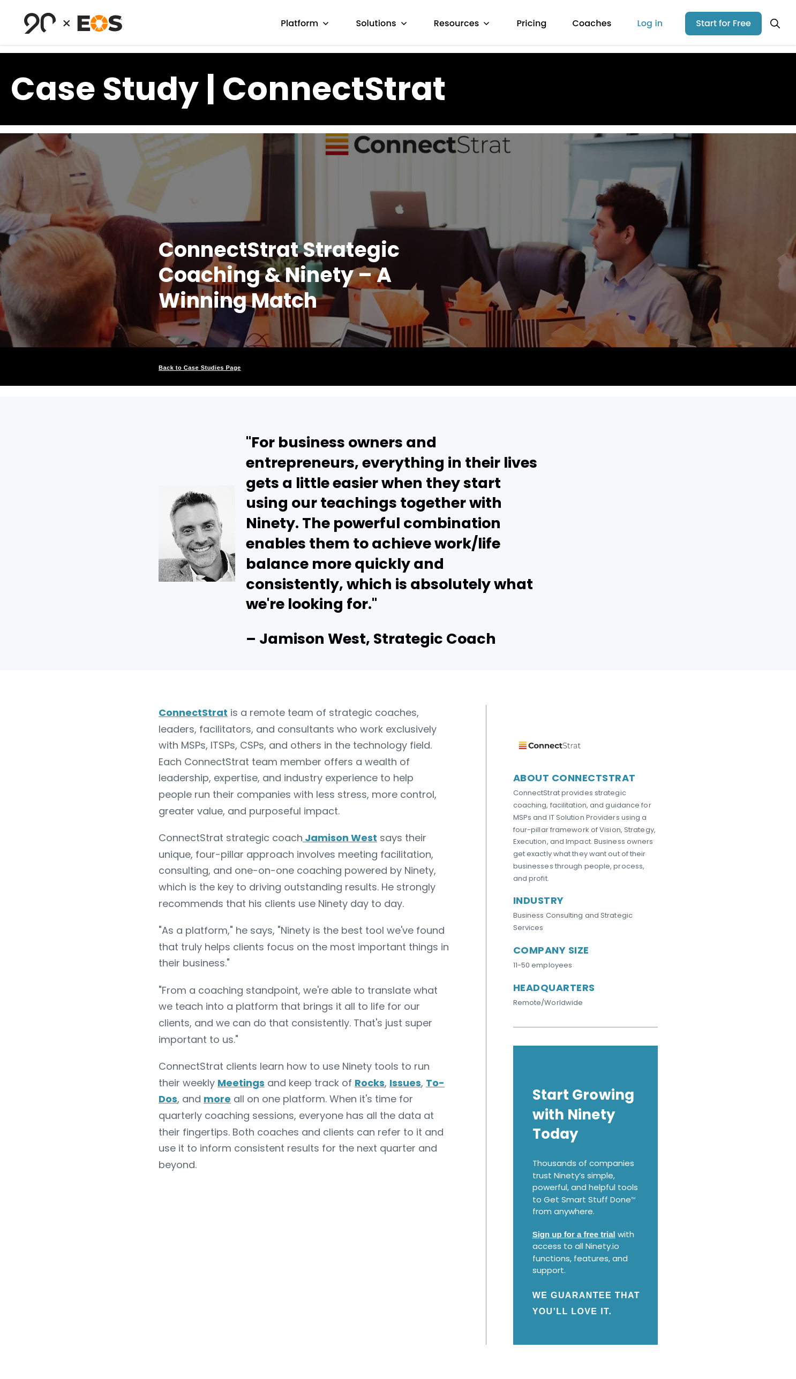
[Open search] (775, 23)
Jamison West (340, 837)
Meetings (241, 1083)
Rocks (370, 1083)
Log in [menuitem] (650, 23)
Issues (405, 1083)
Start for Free (723, 23)
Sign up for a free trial (573, 1234)
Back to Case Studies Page (200, 367)
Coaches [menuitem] (591, 23)
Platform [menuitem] (305, 23)
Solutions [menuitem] (382, 23)
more (217, 1099)
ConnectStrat (193, 712)
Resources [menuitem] (462, 23)
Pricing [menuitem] (531, 23)
